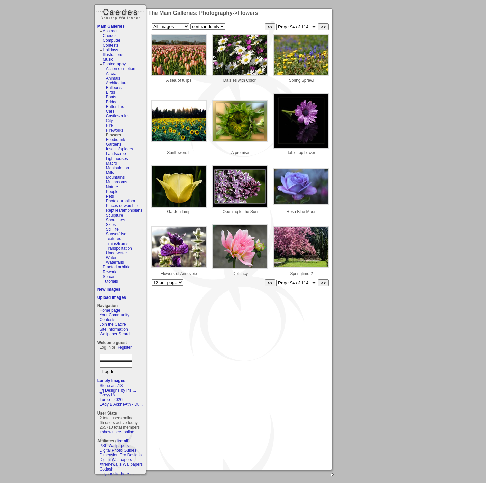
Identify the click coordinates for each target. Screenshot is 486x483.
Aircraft (112, 73)
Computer (111, 40)
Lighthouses (117, 158)
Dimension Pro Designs (121, 455)
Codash (106, 469)
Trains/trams (117, 243)
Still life (112, 229)
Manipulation (117, 168)
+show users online (117, 432)
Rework (109, 271)
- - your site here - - (117, 474)
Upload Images (111, 297)
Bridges (113, 102)
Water (111, 257)
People (112, 191)
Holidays (110, 50)
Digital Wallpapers (116, 459)
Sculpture (114, 215)
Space (108, 276)
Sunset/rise (116, 234)
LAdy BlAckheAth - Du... (121, 404)
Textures (113, 238)
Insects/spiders (119, 149)
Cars (110, 111)
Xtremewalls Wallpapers (121, 464)
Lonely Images (111, 380)
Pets (110, 196)
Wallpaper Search (116, 334)
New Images (108, 289)
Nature (112, 186)
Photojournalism (120, 201)
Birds (110, 92)
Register (124, 347)
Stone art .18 (111, 385)
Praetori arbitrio (116, 267)
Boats (111, 97)
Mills (110, 172)
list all (122, 440)
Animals (113, 78)
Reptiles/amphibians (124, 210)
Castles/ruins (117, 116)
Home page (110, 310)
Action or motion (120, 68)
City (109, 120)
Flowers (113, 135)
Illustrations (113, 54)
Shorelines (115, 220)
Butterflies (115, 106)
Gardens (114, 144)
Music (108, 59)
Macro (111, 163)
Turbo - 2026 (111, 399)
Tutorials (110, 281)
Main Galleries (111, 26)
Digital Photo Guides (118, 450)
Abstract (110, 31)
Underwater (116, 253)
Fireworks (115, 130)
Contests (110, 45)
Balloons (114, 87)
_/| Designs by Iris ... (118, 390)
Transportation (119, 248)
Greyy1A (107, 395)
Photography (114, 64)
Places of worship (122, 205)
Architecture (117, 83)
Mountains (115, 177)
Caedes (120, 13)
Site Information (114, 329)
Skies (111, 224)
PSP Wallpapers (114, 445)
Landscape (116, 153)
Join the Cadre (113, 324)
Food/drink (115, 139)
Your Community (114, 315)
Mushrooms (116, 182)
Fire (109, 125)
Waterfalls (115, 262)
